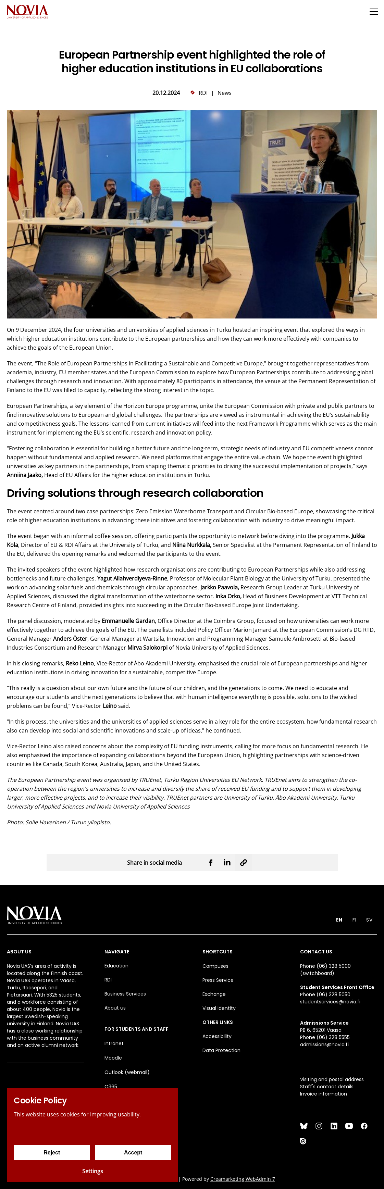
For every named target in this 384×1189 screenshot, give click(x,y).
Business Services (125, 993)
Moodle (113, 1057)
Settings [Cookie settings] (92, 1171)
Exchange (214, 994)
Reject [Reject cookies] (52, 1152)
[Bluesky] (303, 1126)
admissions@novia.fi (324, 1044)
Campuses (215, 966)
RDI (108, 979)
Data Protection (221, 1050)
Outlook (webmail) (127, 1072)
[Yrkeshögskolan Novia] (27, 11)
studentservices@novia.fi (330, 1001)
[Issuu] (303, 1141)
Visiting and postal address (332, 1079)
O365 (110, 1086)
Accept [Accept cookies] (133, 1152)
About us (115, 1007)
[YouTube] (349, 1126)
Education (116, 965)
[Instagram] (318, 1126)
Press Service (218, 980)
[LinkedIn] (334, 1126)
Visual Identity (219, 1008)
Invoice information (323, 1093)
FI (354, 919)
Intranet (114, 1043)
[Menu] (373, 11)
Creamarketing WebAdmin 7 (242, 1179)
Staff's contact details (327, 1086)
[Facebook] (364, 1126)
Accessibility (217, 1036)
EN (339, 919)
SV (369, 919)
